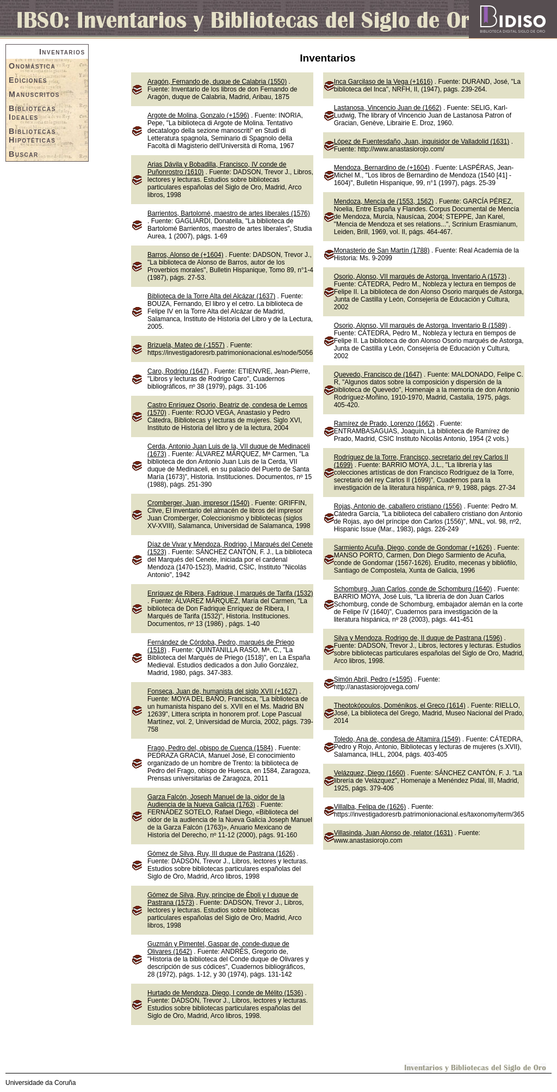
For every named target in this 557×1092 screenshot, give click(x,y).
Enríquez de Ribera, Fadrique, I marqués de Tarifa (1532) (230, 593)
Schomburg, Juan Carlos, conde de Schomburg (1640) (413, 589)
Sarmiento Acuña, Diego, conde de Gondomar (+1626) (413, 547)
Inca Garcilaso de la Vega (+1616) (383, 81)
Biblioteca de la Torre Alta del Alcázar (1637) (211, 296)
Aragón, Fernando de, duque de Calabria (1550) (217, 81)
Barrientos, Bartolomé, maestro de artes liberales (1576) (228, 213)
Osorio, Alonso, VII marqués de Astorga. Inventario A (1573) (420, 276)
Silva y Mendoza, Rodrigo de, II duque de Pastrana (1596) (418, 638)
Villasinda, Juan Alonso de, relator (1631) (393, 833)
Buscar (24, 154)
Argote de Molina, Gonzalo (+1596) (198, 115)
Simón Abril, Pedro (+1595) (373, 679)
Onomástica (32, 66)
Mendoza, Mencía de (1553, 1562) (384, 201)
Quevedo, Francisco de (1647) (378, 374)
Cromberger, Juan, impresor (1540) (198, 503)
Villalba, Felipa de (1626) (370, 807)
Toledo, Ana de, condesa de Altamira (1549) (397, 739)
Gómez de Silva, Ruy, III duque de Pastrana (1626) (221, 853)
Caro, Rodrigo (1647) (178, 371)
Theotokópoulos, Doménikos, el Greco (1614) (400, 705)
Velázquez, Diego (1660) (369, 773)
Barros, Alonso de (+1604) (185, 255)
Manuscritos (34, 94)
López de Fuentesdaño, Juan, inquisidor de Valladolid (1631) (422, 141)
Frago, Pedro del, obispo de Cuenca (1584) (210, 748)
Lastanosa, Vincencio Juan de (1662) (388, 108)
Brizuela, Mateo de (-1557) (186, 345)
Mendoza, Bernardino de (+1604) (382, 167)
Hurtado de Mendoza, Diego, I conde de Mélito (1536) (225, 993)
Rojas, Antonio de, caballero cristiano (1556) (398, 506)
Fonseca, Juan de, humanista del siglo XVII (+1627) (222, 691)
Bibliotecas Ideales (32, 112)
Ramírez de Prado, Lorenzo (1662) (384, 423)
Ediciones (28, 80)
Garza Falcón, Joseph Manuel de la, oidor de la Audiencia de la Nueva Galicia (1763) (215, 800)
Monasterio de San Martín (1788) (382, 250)
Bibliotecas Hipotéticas (32, 135)
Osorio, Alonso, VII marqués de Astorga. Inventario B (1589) (421, 325)
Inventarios (62, 51)
